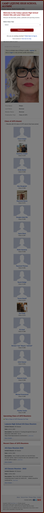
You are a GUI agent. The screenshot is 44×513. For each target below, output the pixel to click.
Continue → (22, 30)
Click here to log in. (31, 36)
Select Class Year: (8, 21)
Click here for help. (26, 38)
